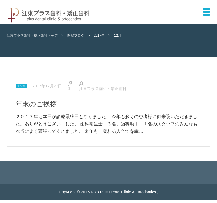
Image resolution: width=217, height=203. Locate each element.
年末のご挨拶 (36, 104)
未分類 (21, 85)
